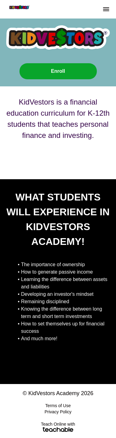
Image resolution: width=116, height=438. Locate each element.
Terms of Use (58, 405)
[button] (106, 9)
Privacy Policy (58, 411)
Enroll (58, 71)
